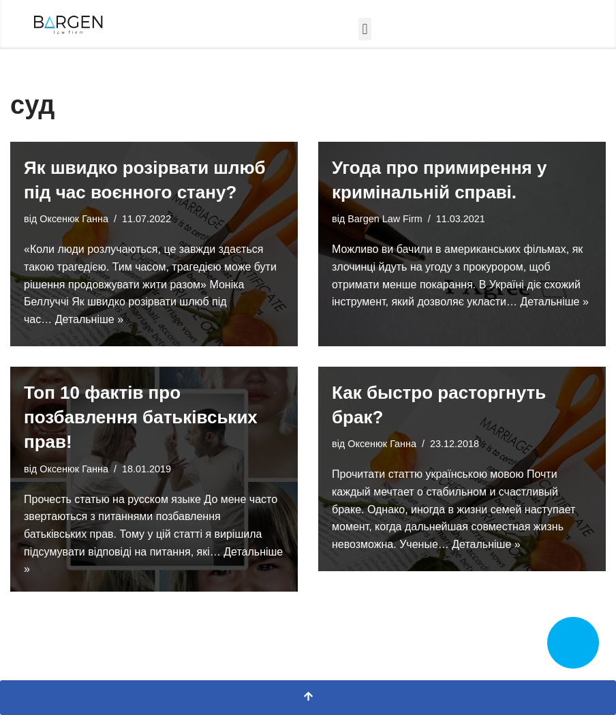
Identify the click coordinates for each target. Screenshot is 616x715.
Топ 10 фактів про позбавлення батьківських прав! (141, 417)
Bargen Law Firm (385, 218)
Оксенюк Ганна (74, 218)
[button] (364, 29)
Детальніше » (89, 319)
